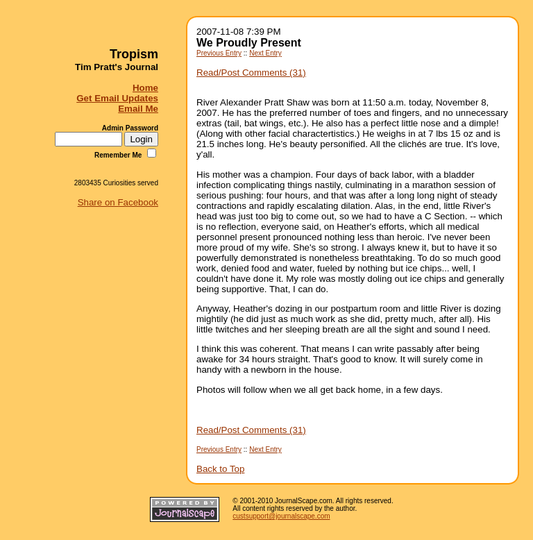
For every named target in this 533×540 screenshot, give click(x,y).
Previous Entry (219, 53)
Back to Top (220, 469)
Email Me (138, 108)
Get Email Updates (117, 98)
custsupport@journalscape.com (281, 516)
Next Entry (265, 53)
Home (145, 88)
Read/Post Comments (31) (251, 72)
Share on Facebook (118, 202)
